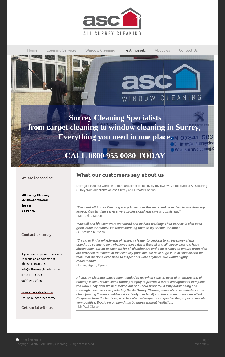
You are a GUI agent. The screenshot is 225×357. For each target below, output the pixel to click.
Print (22, 339)
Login (205, 339)
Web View (202, 344)
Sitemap (35, 339)
